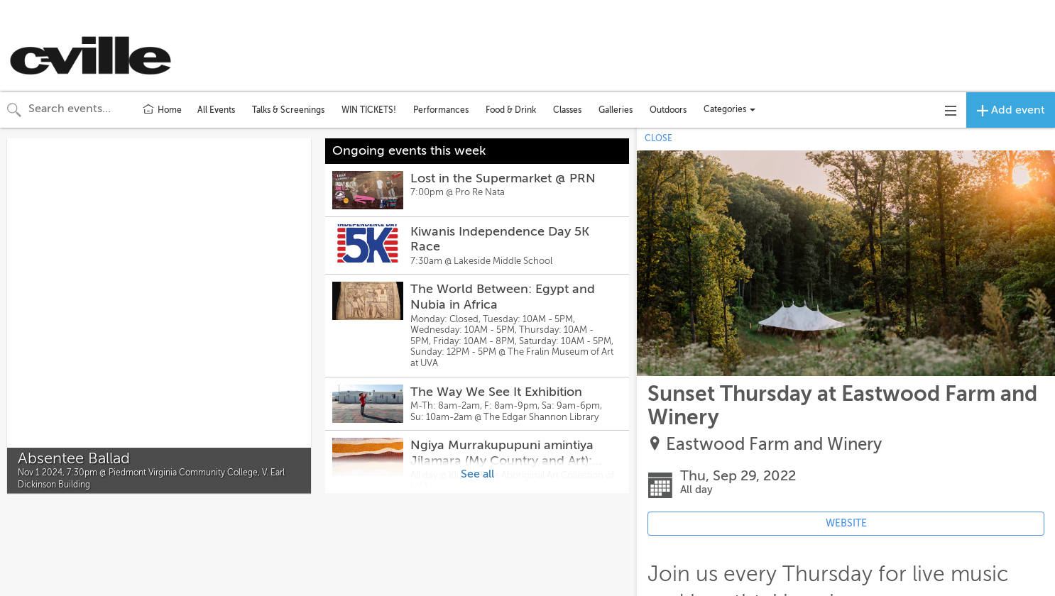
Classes (567, 110)
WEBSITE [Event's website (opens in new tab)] (846, 523)
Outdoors (668, 110)
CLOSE (658, 138)
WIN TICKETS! (368, 110)
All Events (216, 110)
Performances (441, 110)
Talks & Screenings (288, 110)
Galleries (615, 110)
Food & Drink (511, 110)
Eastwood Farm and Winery (774, 444)
